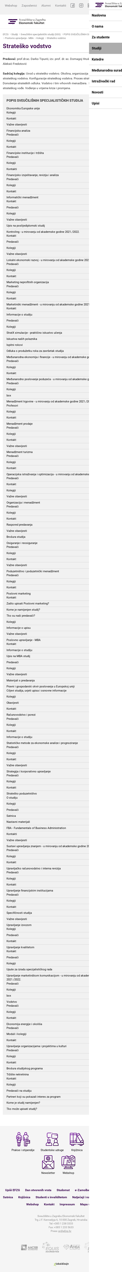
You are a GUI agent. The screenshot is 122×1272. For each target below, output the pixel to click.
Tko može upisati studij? (22, 1109)
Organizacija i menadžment (23, 502)
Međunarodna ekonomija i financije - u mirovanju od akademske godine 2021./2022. (58, 357)
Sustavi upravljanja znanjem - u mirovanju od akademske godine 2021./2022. (54, 846)
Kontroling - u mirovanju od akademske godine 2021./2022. (43, 232)
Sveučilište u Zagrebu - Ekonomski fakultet (27, 21)
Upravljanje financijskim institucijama (30, 890)
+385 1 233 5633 (64, 1227)
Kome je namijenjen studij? (23, 609)
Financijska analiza (18, 130)
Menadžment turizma (20, 452)
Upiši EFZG (12, 1190)
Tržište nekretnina (18, 1074)
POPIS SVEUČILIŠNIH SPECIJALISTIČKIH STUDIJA (91, 34)
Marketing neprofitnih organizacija (28, 282)
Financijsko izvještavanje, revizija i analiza (33, 175)
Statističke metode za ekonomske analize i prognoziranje (42, 743)
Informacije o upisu (19, 628)
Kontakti (60, 5)
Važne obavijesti (17, 124)
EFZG (6, 34)
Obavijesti (13, 702)
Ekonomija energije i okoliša (24, 1024)
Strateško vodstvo (56, 38)
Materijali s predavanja (21, 680)
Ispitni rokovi (15, 345)
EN (117, 10)
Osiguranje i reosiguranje (22, 543)
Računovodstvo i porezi (21, 714)
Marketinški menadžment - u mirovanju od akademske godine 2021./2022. (52, 304)
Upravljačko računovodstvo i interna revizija (34, 868)
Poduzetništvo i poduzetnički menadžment (33, 571)
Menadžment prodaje (20, 423)
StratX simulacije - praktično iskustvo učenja (34, 332)
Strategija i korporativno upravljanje (29, 771)
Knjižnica (24, 1197)
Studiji (14, 34)
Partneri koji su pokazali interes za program (34, 1096)
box (9, 395)
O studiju (12, 797)
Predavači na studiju (19, 1090)
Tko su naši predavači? (21, 615)
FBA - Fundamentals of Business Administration (36, 828)
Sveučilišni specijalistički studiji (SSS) (41, 34)
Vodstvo (12, 1001)
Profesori (12, 405)
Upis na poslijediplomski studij (26, 225)
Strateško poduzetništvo (22, 793)
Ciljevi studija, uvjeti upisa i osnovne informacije (36, 690)
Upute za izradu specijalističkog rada (29, 969)
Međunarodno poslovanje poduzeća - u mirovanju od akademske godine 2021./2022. (59, 379)
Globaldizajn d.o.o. (61, 1264)
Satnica (11, 816)
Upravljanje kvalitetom (20, 947)
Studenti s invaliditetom (51, 1197)
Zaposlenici (29, 5)
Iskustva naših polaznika (22, 339)
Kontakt (11, 118)
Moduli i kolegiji (16, 1034)
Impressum (67, 1204)
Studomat (63, 1190)
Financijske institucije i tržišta (25, 153)
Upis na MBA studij (18, 656)
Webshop (11, 5)
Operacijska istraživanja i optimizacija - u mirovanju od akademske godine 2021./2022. (60, 474)
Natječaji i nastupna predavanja (93, 1197)
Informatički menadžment (22, 197)
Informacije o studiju (19, 314)
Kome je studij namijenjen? (23, 1102)
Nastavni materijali (18, 822)
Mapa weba (88, 1204)
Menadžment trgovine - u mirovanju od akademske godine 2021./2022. (50, 401)
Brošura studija (16, 537)
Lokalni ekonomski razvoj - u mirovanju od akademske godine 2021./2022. (53, 260)
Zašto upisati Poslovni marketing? (28, 603)
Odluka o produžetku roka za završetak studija (35, 351)
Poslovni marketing (19, 593)
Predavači (13, 134)
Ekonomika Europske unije (23, 108)
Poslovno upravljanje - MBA (19, 38)
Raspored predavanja (19, 524)
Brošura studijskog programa (25, 1068)
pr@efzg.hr (64, 1230)
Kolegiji (40, 38)
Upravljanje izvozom (19, 925)
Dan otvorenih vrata (38, 1190)
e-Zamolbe (82, 1190)
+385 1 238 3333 (63, 1223)
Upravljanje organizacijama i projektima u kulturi (36, 1046)
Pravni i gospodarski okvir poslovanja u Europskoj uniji (41, 686)
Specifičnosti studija (19, 913)
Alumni (46, 5)
